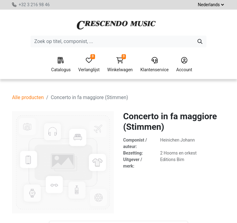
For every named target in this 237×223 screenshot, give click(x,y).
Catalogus (61, 64)
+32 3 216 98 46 (34, 4)
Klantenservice (154, 64)
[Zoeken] (199, 41)
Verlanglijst (89, 64)
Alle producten (28, 97)
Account (184, 64)
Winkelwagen (120, 64)
